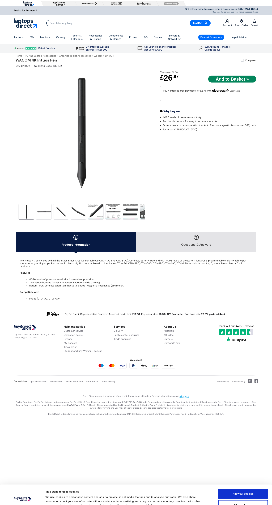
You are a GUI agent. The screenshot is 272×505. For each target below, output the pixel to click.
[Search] (128, 23)
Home (19, 55)
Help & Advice (238, 37)
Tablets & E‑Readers (77, 37)
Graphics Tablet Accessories (75, 55)
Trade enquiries (122, 338)
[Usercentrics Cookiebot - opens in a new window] (22, 498)
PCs (32, 37)
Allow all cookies (243, 475)
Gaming (60, 37)
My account (70, 342)
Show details (182, 498)
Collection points (73, 334)
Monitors (45, 37)
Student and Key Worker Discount (83, 350)
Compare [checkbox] (250, 60)
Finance (68, 338)
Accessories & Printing (95, 37)
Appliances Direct (38, 381)
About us (169, 330)
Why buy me (172, 111)
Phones (133, 37)
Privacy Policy (238, 381)
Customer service (73, 330)
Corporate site (172, 342)
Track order (70, 346)
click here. (184, 396)
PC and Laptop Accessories (40, 55)
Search (200, 23)
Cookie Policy (222, 381)
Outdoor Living (108, 381)
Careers (168, 338)
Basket (254, 23)
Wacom (98, 55)
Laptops (18, 37)
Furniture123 (92, 381)
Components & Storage (116, 37)
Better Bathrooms (74, 381)
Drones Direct (56, 381)
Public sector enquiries (126, 334)
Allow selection (242, 486)
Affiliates (168, 334)
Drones (158, 37)
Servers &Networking (174, 37)
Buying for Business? (25, 10)
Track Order (241, 23)
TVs (146, 37)
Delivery (118, 330)
